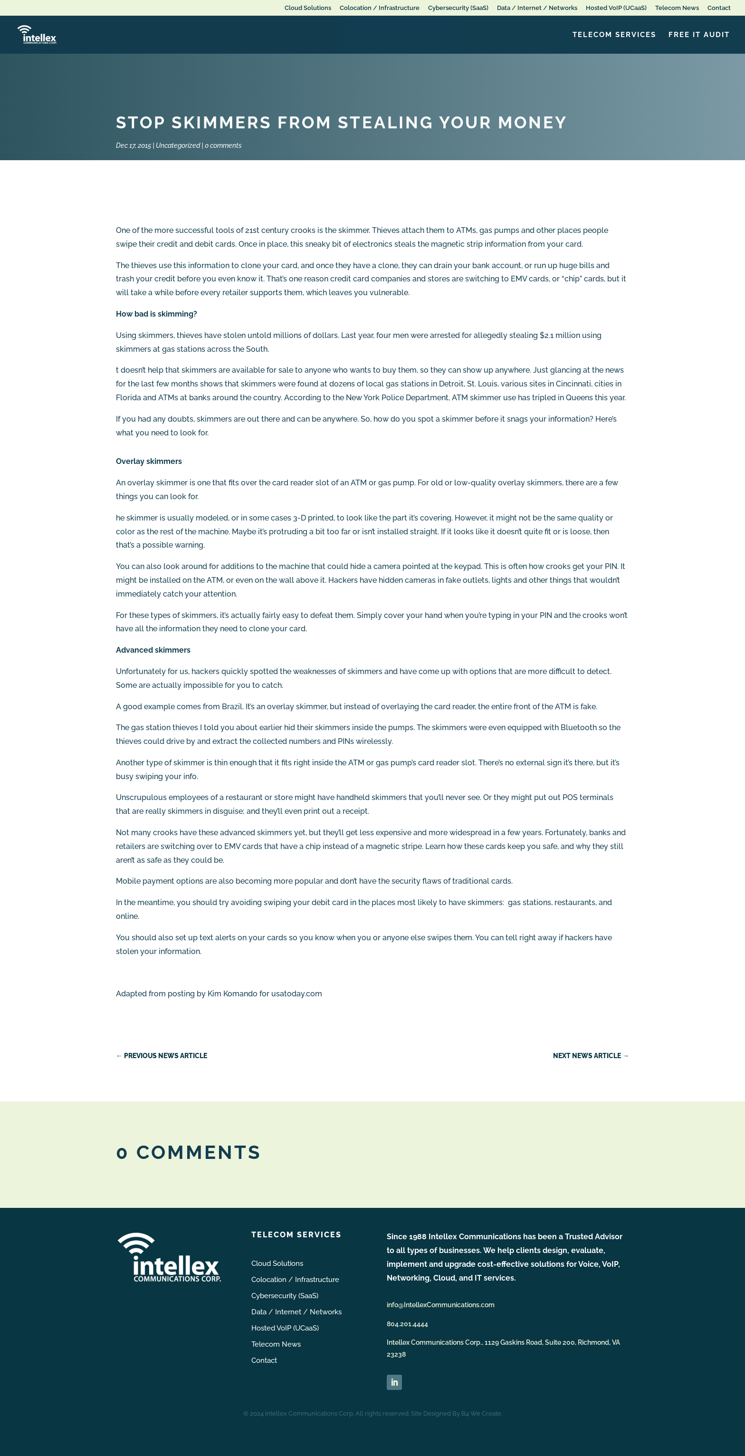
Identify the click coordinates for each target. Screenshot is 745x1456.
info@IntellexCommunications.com (441, 1305)
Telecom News (677, 8)
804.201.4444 (407, 1324)
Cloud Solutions (308, 8)
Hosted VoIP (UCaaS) (616, 8)
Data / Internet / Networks (537, 8)
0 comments (223, 145)
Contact (719, 8)
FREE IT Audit (699, 35)
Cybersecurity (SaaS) (458, 8)
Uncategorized (178, 145)
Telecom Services (614, 35)
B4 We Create (481, 1413)
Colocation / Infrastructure (380, 8)
